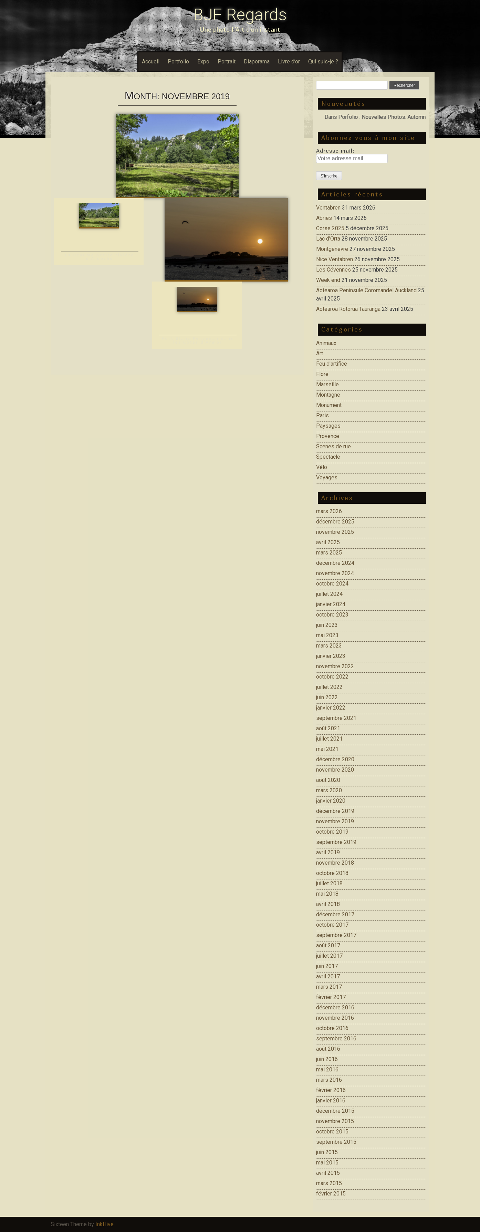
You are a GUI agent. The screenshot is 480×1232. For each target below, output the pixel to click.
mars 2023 (329, 645)
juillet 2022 (329, 687)
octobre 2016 (332, 1028)
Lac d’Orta (328, 238)
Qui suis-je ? (323, 61)
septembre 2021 (336, 718)
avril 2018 (328, 904)
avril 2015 (328, 1173)
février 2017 (331, 997)
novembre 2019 (335, 821)
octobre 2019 (332, 831)
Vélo (321, 467)
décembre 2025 (335, 521)
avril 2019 (328, 852)
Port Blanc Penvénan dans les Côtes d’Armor (197, 340)
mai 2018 (327, 893)
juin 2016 (327, 1059)
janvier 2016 (330, 1100)
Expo (203, 61)
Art (319, 353)
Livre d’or (289, 61)
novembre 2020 (335, 769)
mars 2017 (329, 987)
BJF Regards (240, 14)
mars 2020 (329, 790)
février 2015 (331, 1193)
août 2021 (328, 728)
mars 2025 (329, 552)
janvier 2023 (330, 656)
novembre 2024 (335, 573)
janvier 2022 (330, 707)
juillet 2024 (329, 594)
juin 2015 (327, 1152)
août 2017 (328, 945)
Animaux (326, 343)
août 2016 (328, 1049)
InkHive (104, 1224)
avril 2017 (328, 976)
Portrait (227, 61)
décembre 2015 (335, 1111)
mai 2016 (327, 1069)
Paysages (328, 425)
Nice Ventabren (334, 259)
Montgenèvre (332, 249)
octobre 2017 (332, 925)
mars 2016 (329, 1080)
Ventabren (328, 207)
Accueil (150, 61)
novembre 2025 (335, 532)
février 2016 (331, 1090)
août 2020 (328, 780)
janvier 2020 (330, 800)
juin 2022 (327, 697)
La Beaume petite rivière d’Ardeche (99, 256)
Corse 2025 (330, 228)
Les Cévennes (333, 269)
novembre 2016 (335, 1018)
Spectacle (328, 457)
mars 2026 (329, 511)
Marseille (327, 384)
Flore (322, 374)
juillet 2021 (329, 738)
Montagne (328, 394)
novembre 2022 (335, 666)
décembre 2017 (335, 914)
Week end (328, 280)
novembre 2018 (335, 862)
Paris (322, 415)
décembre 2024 (335, 563)
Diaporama (257, 61)
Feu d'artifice (331, 363)
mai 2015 (327, 1162)
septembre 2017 (336, 935)
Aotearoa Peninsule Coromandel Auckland (366, 290)
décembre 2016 (335, 1007)
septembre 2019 (336, 842)
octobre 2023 (332, 614)
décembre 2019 (335, 811)
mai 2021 (327, 749)
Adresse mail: (335, 150)
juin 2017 (327, 966)
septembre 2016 (336, 1038)
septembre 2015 (336, 1142)
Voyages (326, 477)
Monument (329, 405)
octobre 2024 (332, 583)
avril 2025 (328, 542)
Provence (327, 436)
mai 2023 (327, 635)
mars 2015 (329, 1183)
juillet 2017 (329, 956)
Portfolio (178, 61)
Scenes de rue (333, 446)
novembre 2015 (335, 1121)
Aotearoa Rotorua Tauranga (348, 309)
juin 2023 (327, 625)
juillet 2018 (329, 883)
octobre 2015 (332, 1131)
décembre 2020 (335, 759)
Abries (324, 218)
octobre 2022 (332, 676)
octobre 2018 (332, 873)
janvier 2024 (330, 604)
